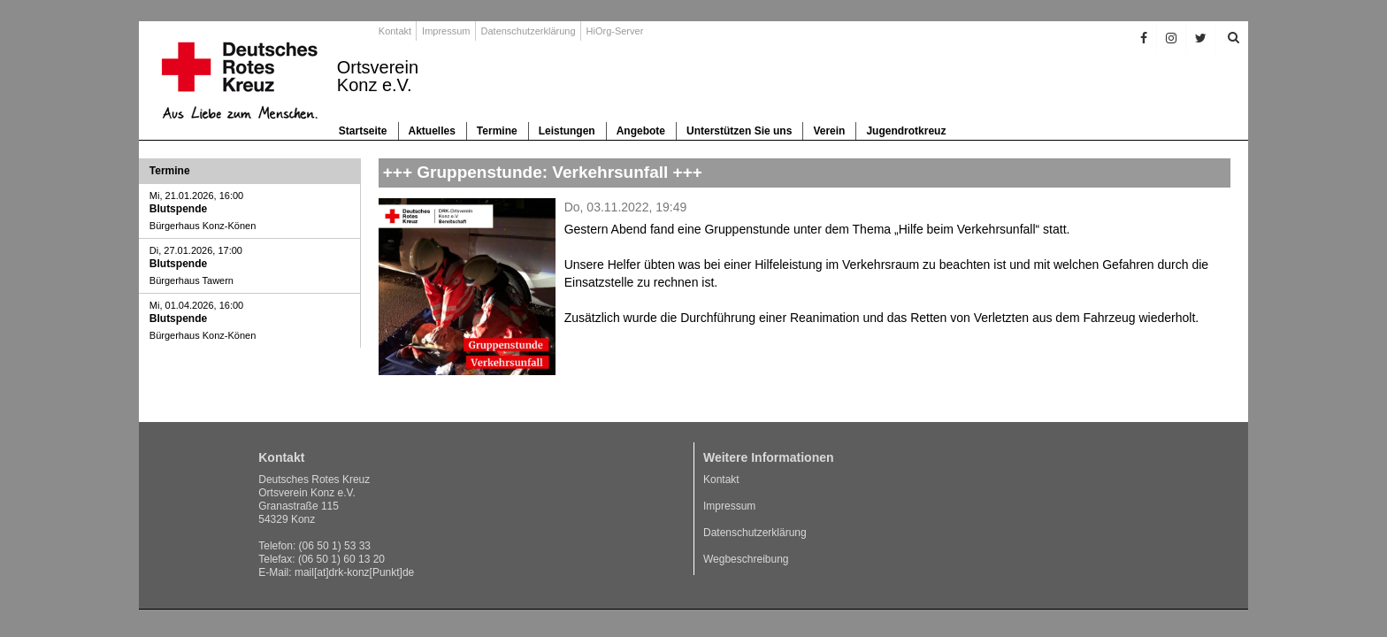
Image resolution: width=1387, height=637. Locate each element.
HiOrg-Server (615, 31)
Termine (497, 131)
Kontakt (395, 31)
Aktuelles (432, 131)
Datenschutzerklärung (528, 31)
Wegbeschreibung (746, 559)
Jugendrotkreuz (906, 131)
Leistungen (567, 131)
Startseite (363, 131)
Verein (829, 131)
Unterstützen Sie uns (739, 131)
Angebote (641, 131)
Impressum (446, 31)
